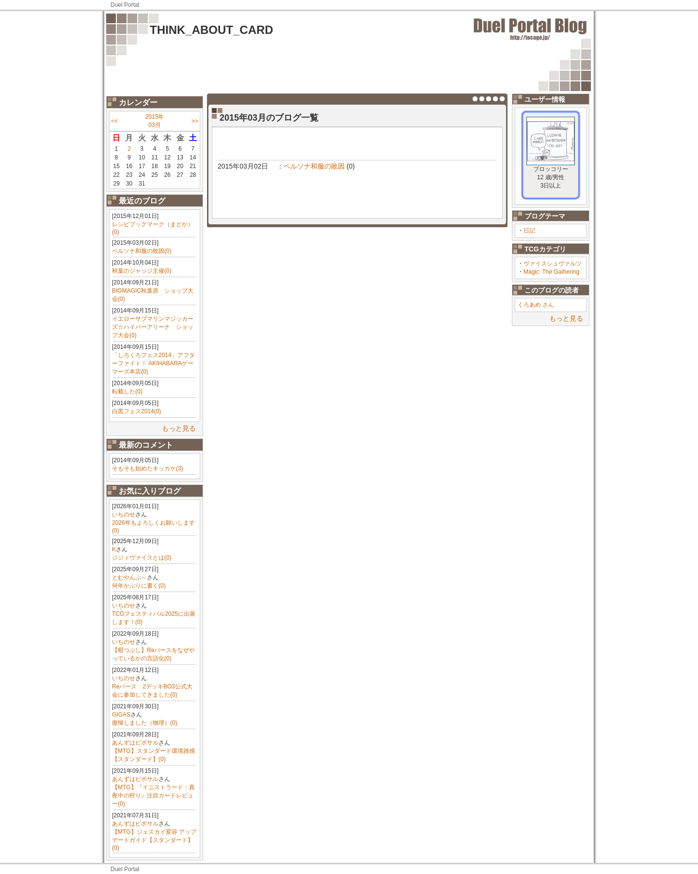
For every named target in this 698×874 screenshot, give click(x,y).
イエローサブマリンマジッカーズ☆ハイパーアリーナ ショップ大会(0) (152, 327)
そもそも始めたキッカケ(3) (147, 468)
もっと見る (179, 428)
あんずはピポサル (135, 742)
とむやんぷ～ (129, 577)
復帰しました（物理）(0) (144, 722)
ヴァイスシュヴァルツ (553, 263)
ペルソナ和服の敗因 (314, 166)
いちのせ (123, 514)
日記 (529, 230)
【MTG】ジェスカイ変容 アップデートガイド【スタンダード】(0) (154, 839)
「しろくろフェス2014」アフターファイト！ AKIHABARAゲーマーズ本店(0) (153, 363)
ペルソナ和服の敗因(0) (142, 251)
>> (194, 121)
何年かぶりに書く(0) (139, 585)
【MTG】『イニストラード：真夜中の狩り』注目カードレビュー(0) (153, 795)
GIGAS (121, 714)
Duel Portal (125, 4)
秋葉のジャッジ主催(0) (142, 270)
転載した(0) (127, 391)
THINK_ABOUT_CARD (211, 29)
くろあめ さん (536, 304)
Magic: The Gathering (551, 271)
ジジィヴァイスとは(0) (142, 557)
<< (114, 121)
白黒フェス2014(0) (136, 411)
